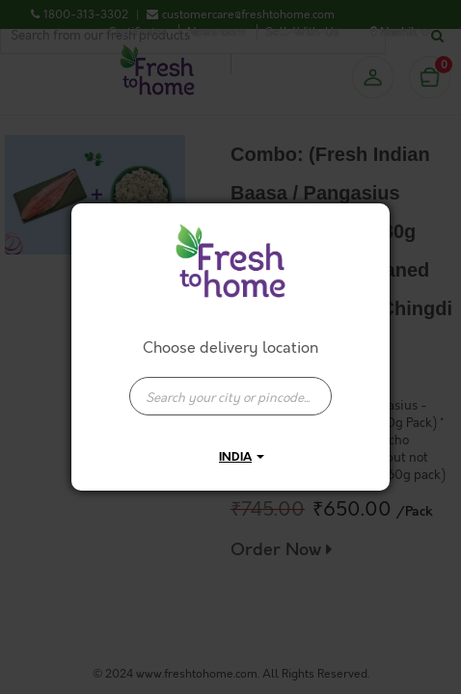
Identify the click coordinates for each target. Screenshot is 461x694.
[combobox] (230, 386)
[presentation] (230, 396)
